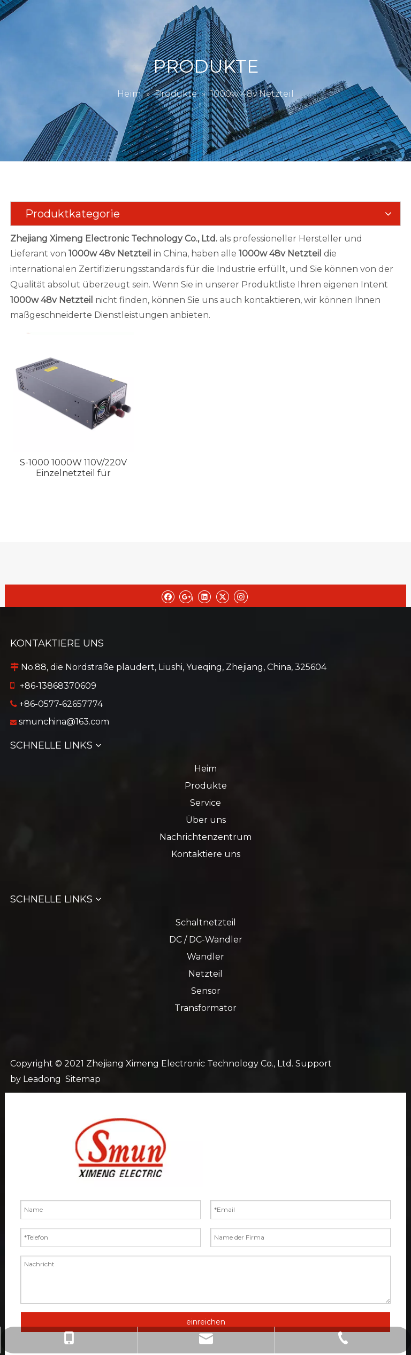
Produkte (206, 786)
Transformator (205, 1008)
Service (205, 803)
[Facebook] (167, 595)
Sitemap (83, 1079)
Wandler (205, 957)
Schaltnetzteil (206, 922)
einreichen (205, 1322)
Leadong (42, 1079)
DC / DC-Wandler (205, 940)
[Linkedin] (204, 595)
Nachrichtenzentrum (205, 837)
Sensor (205, 991)
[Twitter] (222, 595)
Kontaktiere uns (205, 854)
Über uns (206, 820)
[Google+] (186, 595)
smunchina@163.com (64, 722)
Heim (205, 769)
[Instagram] (241, 595)
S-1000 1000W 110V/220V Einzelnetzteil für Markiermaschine (73, 468)
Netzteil (205, 974)
